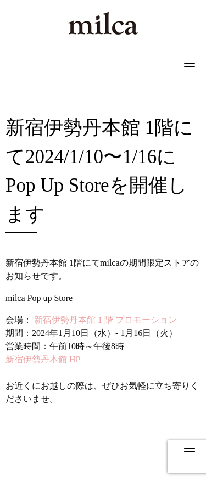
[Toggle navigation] (190, 63)
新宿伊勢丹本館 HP (42, 359)
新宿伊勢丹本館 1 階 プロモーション (104, 320)
